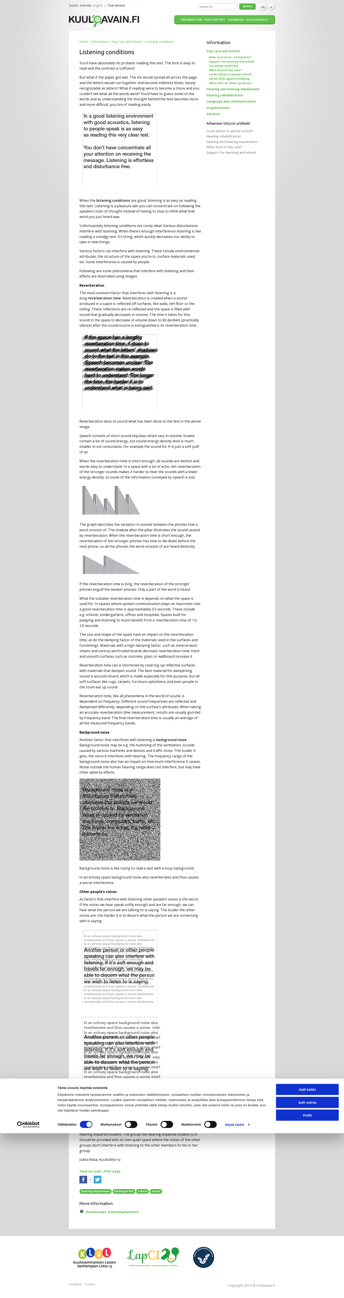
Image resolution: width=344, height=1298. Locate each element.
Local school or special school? (230, 74)
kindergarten (124, 1191)
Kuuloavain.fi (257, 20)
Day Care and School (126, 42)
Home (83, 42)
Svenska (85, 5)
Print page (112, 1171)
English (98, 5)
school (142, 1191)
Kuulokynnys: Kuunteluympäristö (112, 1212)
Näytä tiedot (234, 1289)
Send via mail (89, 1171)
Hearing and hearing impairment (233, 89)
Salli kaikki (307, 1254)
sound (155, 1191)
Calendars (235, 20)
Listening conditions (223, 66)
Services (213, 114)
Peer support (214, 20)
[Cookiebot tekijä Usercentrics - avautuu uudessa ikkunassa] (28, 1289)
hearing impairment (95, 1191)
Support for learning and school (231, 61)
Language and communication (231, 101)
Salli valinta (307, 1267)
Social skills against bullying (229, 79)
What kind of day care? (225, 70)
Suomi (73, 5)
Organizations (218, 107)
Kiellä (307, 1280)
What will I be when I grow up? (230, 83)
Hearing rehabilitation (224, 95)
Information (191, 20)
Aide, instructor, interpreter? (230, 57)
